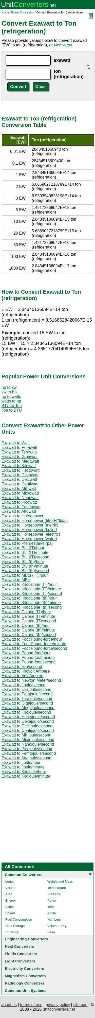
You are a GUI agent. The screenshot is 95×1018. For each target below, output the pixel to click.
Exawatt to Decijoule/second (27, 726)
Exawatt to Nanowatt (20, 498)
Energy (10, 900)
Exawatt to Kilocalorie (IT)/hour (29, 584)
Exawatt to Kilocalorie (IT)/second (32, 593)
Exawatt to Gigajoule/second (27, 703)
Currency (12, 932)
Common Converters (23, 874)
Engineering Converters (26, 939)
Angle (51, 913)
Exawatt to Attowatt (19, 511)
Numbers (54, 919)
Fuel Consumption (18, 919)
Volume (10, 888)
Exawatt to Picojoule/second (27, 749)
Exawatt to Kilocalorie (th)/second (32, 607)
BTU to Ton (12, 405)
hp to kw (9, 387)
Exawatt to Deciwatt (19, 479)
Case (51, 932)
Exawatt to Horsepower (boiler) (29, 530)
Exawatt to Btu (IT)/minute (25, 552)
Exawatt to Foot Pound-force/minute (34, 644)
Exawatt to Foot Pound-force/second (34, 648)
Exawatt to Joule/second (23, 685)
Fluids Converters (21, 954)
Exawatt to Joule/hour (21, 762)
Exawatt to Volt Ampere (22, 676)
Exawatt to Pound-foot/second (28, 662)
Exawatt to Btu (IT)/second (25, 557)
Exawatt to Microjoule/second (28, 740)
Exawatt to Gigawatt (19, 456)
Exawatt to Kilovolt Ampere (26, 671)
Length (10, 881)
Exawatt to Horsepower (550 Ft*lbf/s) (35, 520)
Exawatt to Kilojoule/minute (26, 776)
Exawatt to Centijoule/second (28, 730)
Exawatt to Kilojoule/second (26, 712)
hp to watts (11, 396)
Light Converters (20, 961)
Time (50, 907)
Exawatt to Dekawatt (20, 475)
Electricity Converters (24, 968)
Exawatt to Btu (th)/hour (23, 561)
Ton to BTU (12, 410)
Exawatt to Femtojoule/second (29, 753)
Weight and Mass (60, 881)
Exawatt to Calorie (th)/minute (28, 630)
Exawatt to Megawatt (20, 461)
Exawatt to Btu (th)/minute (25, 566)
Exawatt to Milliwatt (19, 488)
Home (5, 12)
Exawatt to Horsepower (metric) (30, 525)
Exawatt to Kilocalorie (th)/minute (31, 603)
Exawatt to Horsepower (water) (29, 539)
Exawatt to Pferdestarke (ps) (27, 543)
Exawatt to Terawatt (19, 452)
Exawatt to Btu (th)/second (25, 571)
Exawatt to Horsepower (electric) (31, 534)
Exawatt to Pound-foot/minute (28, 657)
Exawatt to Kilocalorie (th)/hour (29, 598)
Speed (10, 913)
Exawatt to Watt (16, 443)
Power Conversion (22, 12)
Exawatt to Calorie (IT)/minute (28, 616)
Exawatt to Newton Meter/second (31, 680)
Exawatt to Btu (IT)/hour (23, 548)
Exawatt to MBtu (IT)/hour (25, 575)
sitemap (80, 1005)
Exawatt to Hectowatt (21, 470)
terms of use (31, 1005)
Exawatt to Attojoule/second (26, 758)
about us (9, 1005)
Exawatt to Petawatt (19, 447)
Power (52, 900)
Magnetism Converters (25, 976)
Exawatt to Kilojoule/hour (24, 771)
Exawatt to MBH (16, 580)
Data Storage (15, 926)
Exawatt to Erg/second (22, 666)
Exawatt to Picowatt (19, 502)
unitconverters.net (59, 1009)
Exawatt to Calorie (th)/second (29, 635)
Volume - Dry (56, 926)
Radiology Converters (24, 983)
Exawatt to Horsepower (22, 516)
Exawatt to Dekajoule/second (28, 721)
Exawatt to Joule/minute (23, 767)
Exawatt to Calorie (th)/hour (26, 625)
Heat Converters (19, 946)
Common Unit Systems (25, 990)
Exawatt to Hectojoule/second (28, 717)
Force (9, 907)
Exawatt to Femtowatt (21, 507)
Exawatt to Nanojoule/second (28, 744)
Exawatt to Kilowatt (19, 466)
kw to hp (9, 392)
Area (8, 894)
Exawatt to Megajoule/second (28, 708)
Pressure (54, 894)
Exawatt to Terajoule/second (27, 698)
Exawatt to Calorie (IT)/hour (26, 612)
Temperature (56, 888)
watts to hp (11, 401)
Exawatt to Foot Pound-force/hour (32, 639)
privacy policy (58, 1005)
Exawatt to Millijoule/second (26, 735)
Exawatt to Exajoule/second (26, 689)
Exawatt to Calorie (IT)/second (29, 621)
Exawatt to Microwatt (20, 493)
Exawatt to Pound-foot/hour (26, 653)
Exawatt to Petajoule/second (27, 694)
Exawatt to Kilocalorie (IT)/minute (31, 589)
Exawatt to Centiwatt (20, 484)
